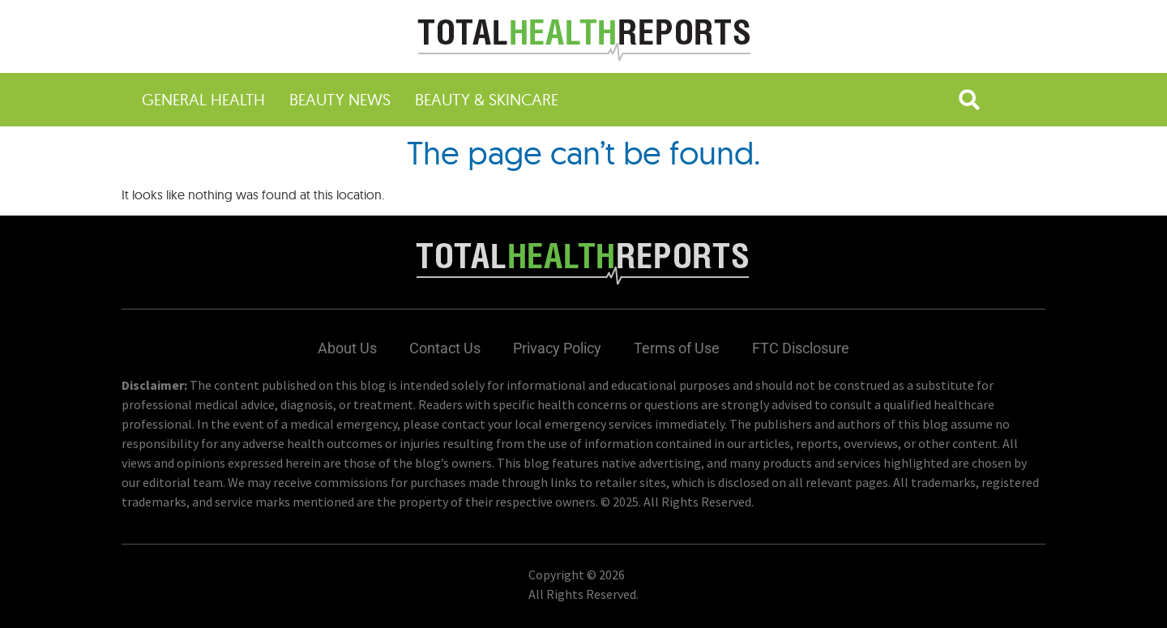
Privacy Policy (557, 348)
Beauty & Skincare (486, 99)
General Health (203, 99)
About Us (347, 348)
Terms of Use (677, 348)
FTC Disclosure (800, 348)
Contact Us (445, 348)
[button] (969, 100)
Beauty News (340, 99)
